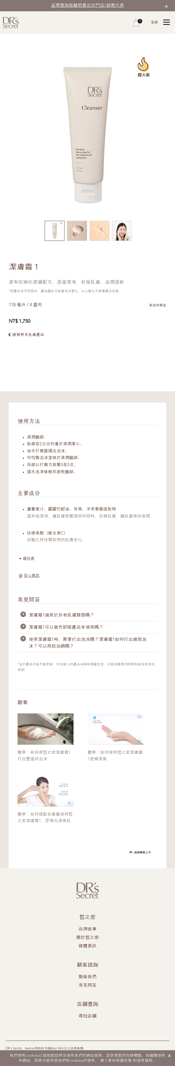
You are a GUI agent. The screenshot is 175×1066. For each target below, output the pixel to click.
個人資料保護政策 (116, 1061)
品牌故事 (88, 929)
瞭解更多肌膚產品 (28, 335)
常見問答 (88, 986)
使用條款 (145, 1061)
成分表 (29, 558)
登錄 (154, 22)
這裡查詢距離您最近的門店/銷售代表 (87, 5)
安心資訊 (32, 576)
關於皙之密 (87, 938)
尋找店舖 (88, 1016)
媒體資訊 (88, 946)
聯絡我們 (88, 977)
